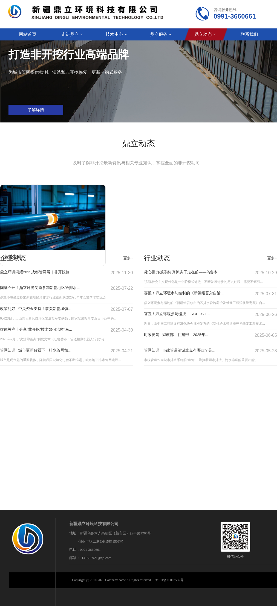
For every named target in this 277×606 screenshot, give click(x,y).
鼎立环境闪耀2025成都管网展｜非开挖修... (41, 272)
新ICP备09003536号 (169, 580)
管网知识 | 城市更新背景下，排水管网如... (41, 350)
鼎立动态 (205, 34)
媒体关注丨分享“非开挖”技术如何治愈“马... (41, 329)
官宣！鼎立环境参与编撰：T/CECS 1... (182, 314)
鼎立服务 (160, 34)
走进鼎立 (72, 34)
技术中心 (116, 34)
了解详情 (151, 111)
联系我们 (249, 34)
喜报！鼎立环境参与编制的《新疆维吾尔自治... (189, 293)
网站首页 (27, 34)
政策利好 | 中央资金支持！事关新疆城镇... (41, 309)
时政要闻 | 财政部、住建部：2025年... (181, 335)
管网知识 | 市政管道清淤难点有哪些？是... (185, 350)
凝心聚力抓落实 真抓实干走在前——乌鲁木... (188, 272)
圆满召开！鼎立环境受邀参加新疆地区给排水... (45, 288)
